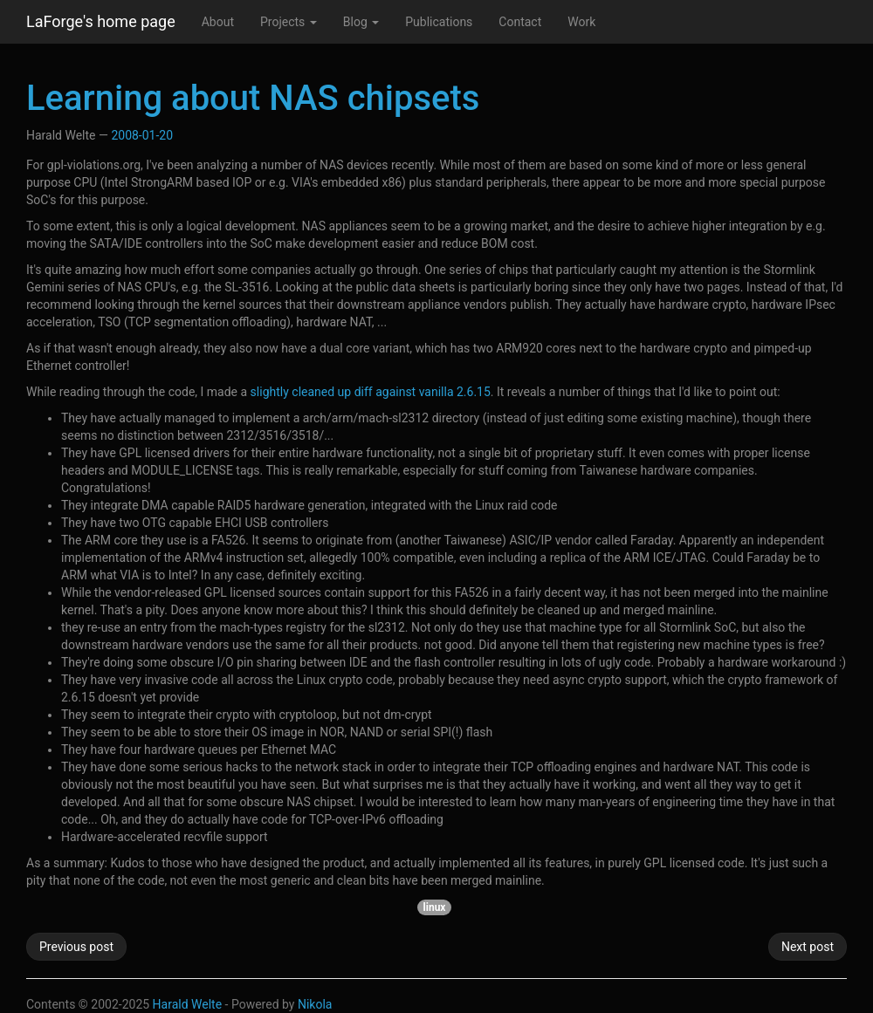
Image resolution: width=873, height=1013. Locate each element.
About (218, 22)
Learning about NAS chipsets (252, 98)
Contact (519, 22)
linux (434, 907)
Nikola (315, 1004)
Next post (807, 947)
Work (581, 22)
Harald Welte (188, 1004)
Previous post (76, 947)
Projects (288, 22)
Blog (361, 22)
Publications (438, 22)
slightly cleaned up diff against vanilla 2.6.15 (371, 392)
